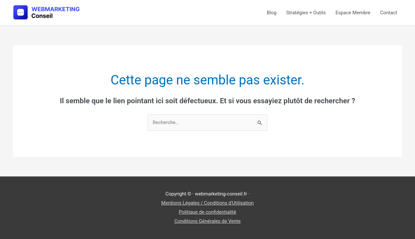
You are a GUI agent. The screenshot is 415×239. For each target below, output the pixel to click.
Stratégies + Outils (306, 13)
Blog (272, 13)
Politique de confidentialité (207, 212)
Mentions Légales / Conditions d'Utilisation (207, 203)
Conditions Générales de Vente (207, 221)
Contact (388, 13)
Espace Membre (353, 13)
